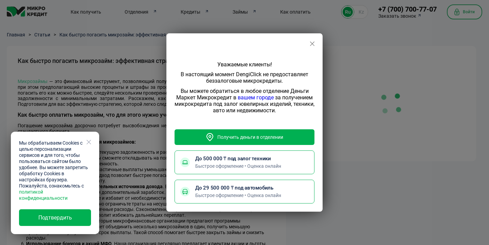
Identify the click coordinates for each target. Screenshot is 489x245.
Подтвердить (55, 217)
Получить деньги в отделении (244, 137)
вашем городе (256, 97)
